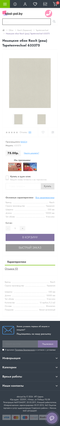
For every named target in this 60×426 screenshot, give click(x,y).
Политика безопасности (25, 349)
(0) (29, 132)
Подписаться (47, 344)
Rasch (23, 141)
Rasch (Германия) (24, 30)
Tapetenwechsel (42, 30)
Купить (47, 186)
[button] (25, 4)
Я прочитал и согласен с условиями (30, 349)
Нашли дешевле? (31, 153)
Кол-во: (9, 222)
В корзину (30, 237)
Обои (11, 30)
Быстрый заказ (30, 248)
